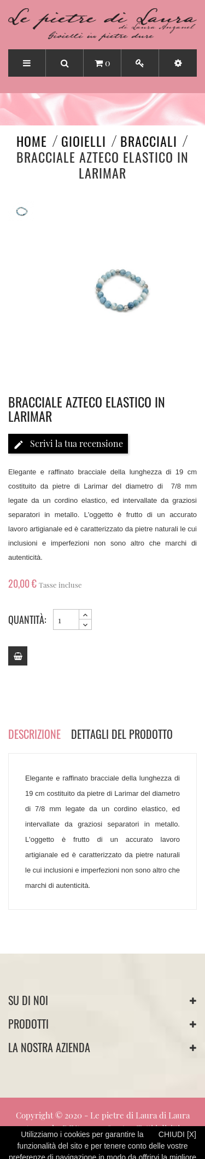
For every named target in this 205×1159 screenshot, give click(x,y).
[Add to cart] (17, 655)
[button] (178, 63)
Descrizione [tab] (34, 734)
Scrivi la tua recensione (68, 444)
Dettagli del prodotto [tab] (122, 734)
